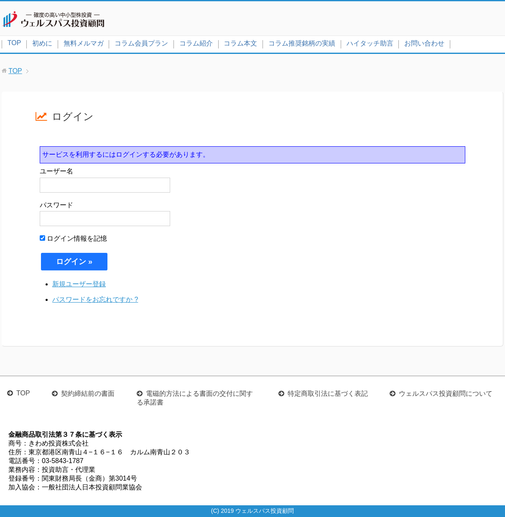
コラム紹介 (196, 43)
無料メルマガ (84, 43)
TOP (14, 42)
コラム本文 (240, 43)
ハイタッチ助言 (370, 43)
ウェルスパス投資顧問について (445, 393)
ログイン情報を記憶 (73, 238)
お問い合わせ (424, 43)
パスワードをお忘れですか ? (95, 299)
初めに (42, 43)
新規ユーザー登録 (79, 284)
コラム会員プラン (141, 43)
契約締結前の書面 (88, 393)
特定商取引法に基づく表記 (328, 393)
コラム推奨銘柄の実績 (301, 43)
